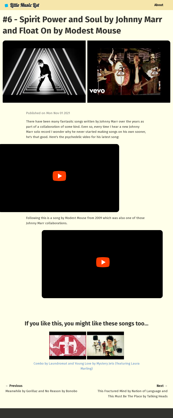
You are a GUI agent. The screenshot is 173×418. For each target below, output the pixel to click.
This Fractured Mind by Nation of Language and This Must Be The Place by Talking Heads (131, 390)
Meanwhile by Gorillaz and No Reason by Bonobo (41, 388)
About (158, 5)
